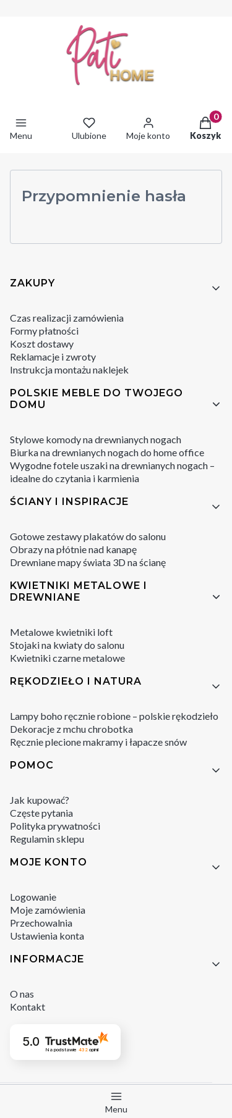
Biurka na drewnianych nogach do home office (107, 452)
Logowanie (33, 897)
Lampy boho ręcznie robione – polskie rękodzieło (114, 716)
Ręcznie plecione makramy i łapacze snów (98, 742)
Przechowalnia (41, 922)
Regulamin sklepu (47, 839)
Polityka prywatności (55, 826)
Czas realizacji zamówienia (67, 317)
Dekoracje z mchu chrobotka (71, 729)
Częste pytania (41, 813)
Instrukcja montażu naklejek (69, 369)
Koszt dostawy (42, 343)
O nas (22, 993)
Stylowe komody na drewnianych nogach (95, 439)
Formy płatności (44, 330)
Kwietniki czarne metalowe (67, 658)
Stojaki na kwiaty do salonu (67, 645)
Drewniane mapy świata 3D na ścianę (88, 562)
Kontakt (27, 1006)
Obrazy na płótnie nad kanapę (73, 549)
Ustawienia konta (47, 935)
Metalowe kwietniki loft (61, 632)
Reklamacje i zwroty (53, 356)
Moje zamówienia (47, 910)
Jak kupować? (39, 800)
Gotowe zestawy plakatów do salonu (88, 536)
